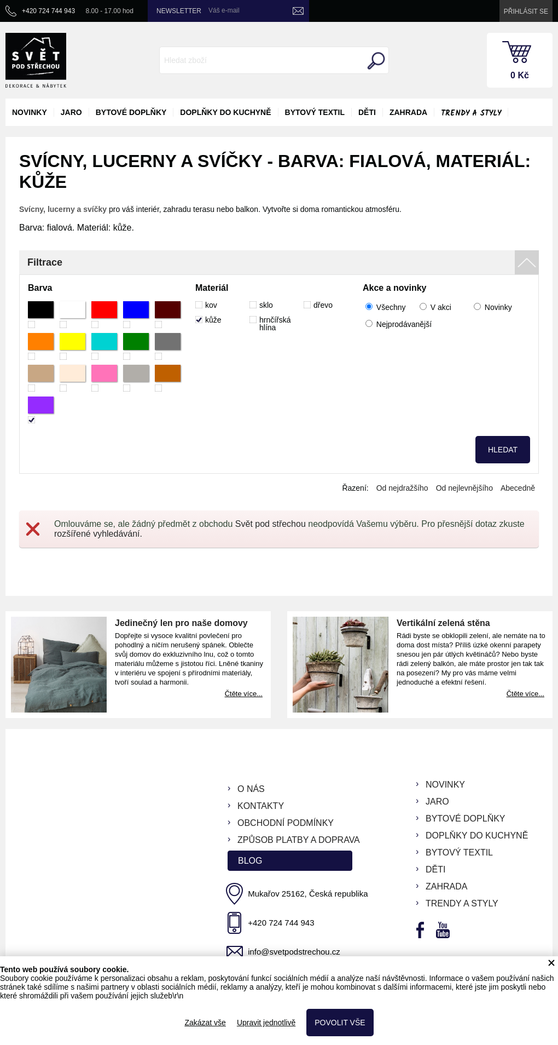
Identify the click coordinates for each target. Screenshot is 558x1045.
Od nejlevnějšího (464, 488)
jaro (71, 112)
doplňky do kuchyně (225, 112)
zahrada (408, 112)
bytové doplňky (131, 112)
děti (367, 112)
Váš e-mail (224, 10)
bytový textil (315, 112)
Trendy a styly (471, 113)
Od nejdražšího (402, 488)
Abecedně (518, 488)
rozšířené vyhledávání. (98, 533)
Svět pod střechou (270, 524)
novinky (29, 112)
